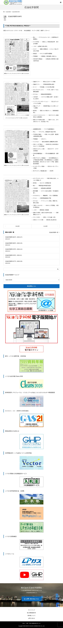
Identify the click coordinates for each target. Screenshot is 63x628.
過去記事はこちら (31, 286)
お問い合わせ (31, 618)
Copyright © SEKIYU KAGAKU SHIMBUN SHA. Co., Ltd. (31, 626)
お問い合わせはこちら (32, 599)
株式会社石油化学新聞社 (31, 588)
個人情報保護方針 (31, 612)
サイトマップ (31, 610)
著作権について (31, 615)
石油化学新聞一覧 (53, 232)
